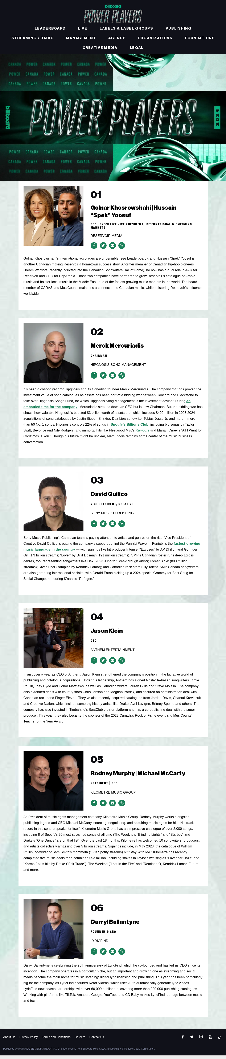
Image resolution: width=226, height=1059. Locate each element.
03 (99, 485)
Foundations (200, 38)
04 (99, 622)
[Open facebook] (182, 1040)
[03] (53, 504)
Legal (137, 47)
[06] (53, 932)
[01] (53, 215)
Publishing (179, 28)
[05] (53, 783)
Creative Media (100, 47)
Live (82, 28)
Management (81, 38)
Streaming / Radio (33, 38)
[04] (53, 641)
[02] (53, 356)
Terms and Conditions (56, 1040)
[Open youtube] (210, 1040)
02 (98, 337)
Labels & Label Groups (126, 28)
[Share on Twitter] (103, 249)
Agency (116, 38)
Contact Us (96, 1040)
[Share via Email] (112, 249)
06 (99, 913)
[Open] (219, 1040)
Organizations (155, 38)
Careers (80, 1040)
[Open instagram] (201, 1040)
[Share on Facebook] (94, 249)
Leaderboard (50, 28)
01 (97, 196)
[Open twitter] (191, 1040)
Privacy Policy (29, 1040)
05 (99, 765)
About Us (9, 1040)
